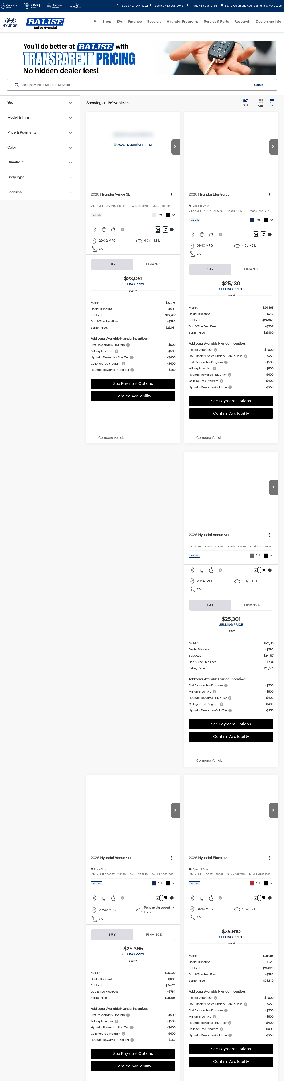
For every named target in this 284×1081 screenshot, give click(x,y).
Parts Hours (142, 921)
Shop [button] (106, 21)
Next (227, 788)
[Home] (95, 21)
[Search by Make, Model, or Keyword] (135, 85)
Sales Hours (142, 847)
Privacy (116, 977)
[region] (133, 336)
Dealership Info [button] (268, 21)
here (105, 821)
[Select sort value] (247, 102)
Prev (178, 788)
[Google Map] (229, 899)
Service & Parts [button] (216, 21)
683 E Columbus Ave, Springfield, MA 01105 (251, 5)
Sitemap (105, 977)
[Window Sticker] (165, 229)
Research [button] (242, 21)
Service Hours (142, 912)
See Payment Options (133, 383)
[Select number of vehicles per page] (265, 788)
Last (243, 788)
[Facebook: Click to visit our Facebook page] (18, 912)
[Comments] (158, 229)
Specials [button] (154, 21)
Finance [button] (135, 21)
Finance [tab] (154, 264)
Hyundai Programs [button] (183, 21)
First (162, 788)
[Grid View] (260, 103)
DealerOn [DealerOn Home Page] (92, 977)
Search (258, 85)
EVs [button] (120, 21)
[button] (175, 147)
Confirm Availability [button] (133, 396)
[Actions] (171, 194)
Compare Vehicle (111, 438)
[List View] (272, 103)
